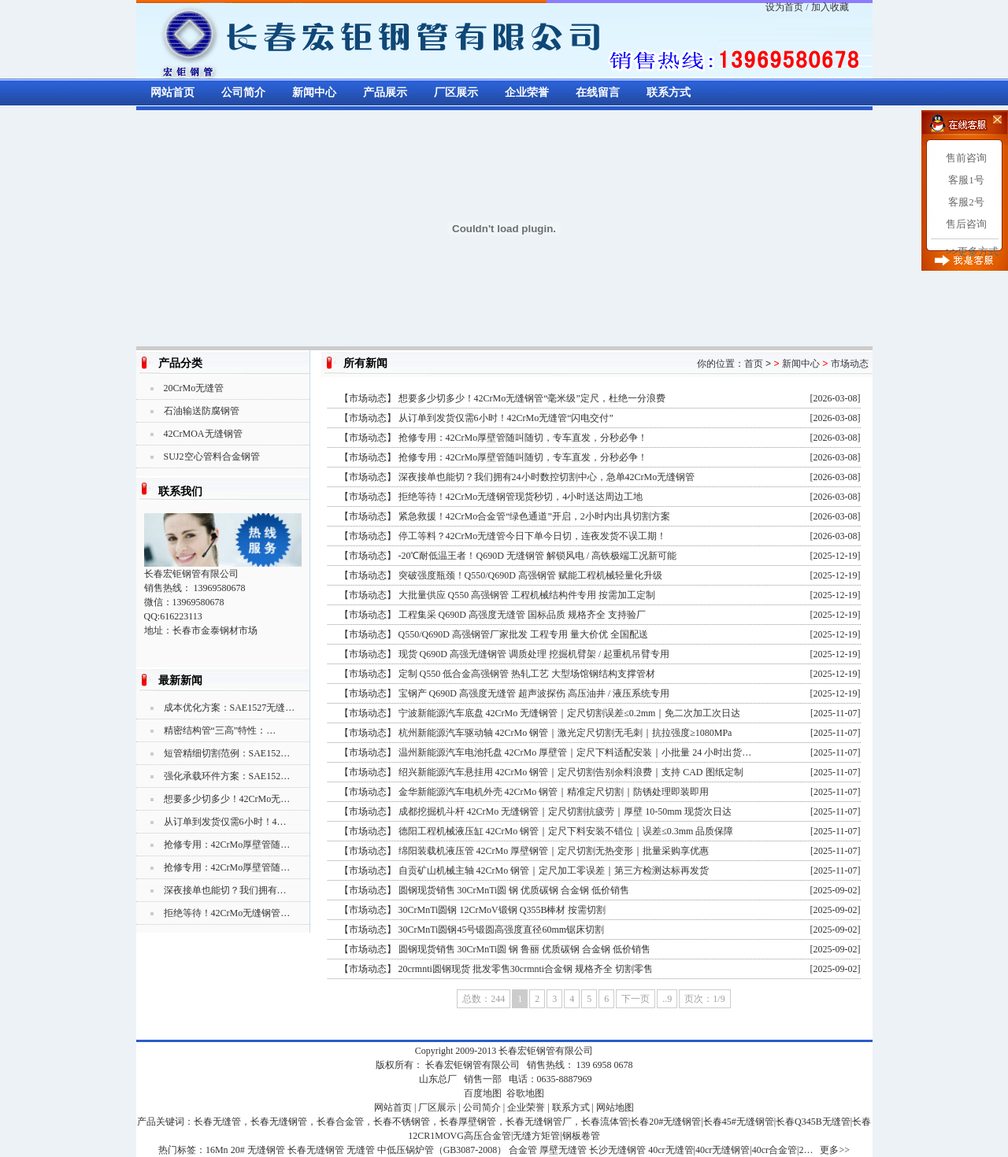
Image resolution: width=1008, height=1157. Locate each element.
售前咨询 (966, 158)
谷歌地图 (525, 1093)
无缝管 (360, 1149)
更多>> (835, 1149)
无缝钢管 (266, 1149)
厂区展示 (456, 92)
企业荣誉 (527, 92)
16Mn (217, 1149)
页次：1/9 (704, 998)
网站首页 (172, 92)
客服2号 (966, 202)
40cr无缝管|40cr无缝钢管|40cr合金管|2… (730, 1149)
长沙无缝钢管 (617, 1149)
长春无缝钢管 (315, 1149)
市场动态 (850, 363)
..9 (667, 998)
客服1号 (966, 180)
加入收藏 (830, 7)
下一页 (635, 998)
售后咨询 (966, 224)
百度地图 (483, 1093)
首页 (753, 363)
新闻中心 (314, 92)
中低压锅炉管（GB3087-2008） (442, 1149)
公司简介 (243, 92)
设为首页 (784, 7)
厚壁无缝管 (563, 1149)
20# (238, 1149)
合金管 (523, 1149)
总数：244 (483, 998)
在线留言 (598, 92)
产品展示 (385, 92)
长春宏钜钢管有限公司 (545, 1050)
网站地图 (615, 1107)
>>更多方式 (972, 251)
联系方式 (669, 92)
